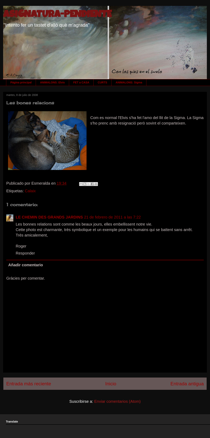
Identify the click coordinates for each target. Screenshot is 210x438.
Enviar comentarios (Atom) (117, 401)
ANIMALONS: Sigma (129, 82)
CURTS (102, 82)
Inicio (110, 383)
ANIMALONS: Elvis (52, 82)
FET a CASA (81, 82)
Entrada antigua (187, 383)
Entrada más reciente (28, 383)
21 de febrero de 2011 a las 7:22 (112, 217)
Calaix (30, 191)
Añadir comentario (25, 265)
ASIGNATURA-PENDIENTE (57, 15)
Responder (25, 253)
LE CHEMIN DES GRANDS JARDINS (49, 217)
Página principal (21, 82)
